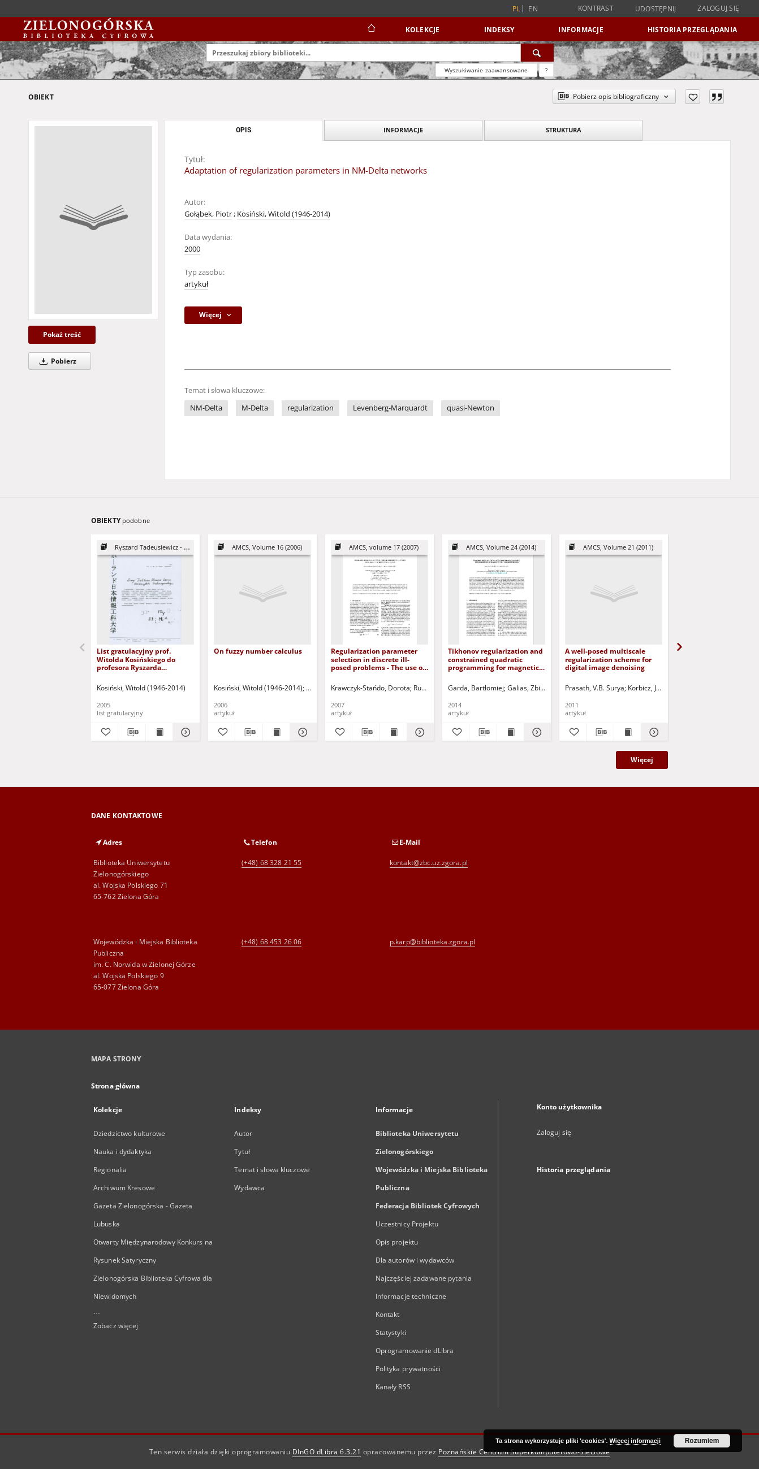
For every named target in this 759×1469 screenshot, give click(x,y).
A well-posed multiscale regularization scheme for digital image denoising (608, 659)
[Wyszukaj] (537, 53)
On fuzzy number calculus (258, 651)
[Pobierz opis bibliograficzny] (131, 732)
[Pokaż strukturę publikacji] (145, 548)
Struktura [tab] (563, 130)
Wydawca (249, 1188)
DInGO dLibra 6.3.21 (326, 1452)
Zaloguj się (718, 8)
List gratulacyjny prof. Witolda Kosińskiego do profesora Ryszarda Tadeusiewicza (136, 659)
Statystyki (391, 1332)
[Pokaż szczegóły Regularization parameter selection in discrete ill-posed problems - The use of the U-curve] (419, 732)
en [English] (533, 8)
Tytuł (242, 1151)
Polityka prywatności (408, 1368)
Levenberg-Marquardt (390, 408)
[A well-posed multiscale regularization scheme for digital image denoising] (614, 593)
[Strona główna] (370, 29)
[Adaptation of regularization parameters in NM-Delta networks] (93, 220)
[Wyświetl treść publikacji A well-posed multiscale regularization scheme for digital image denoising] (627, 732)
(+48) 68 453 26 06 (271, 942)
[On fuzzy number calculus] (262, 593)
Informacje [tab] (403, 130)
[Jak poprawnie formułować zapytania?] (546, 70)
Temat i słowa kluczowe (272, 1169)
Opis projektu (397, 1242)
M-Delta (254, 408)
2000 (192, 249)
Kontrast (596, 8)
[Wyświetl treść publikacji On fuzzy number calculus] (276, 732)
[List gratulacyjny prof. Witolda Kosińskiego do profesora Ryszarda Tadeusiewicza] (145, 593)
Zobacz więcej (116, 1325)
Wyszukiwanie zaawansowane (486, 70)
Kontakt (388, 1314)
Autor (243, 1133)
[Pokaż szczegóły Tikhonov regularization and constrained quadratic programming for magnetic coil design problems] (536, 732)
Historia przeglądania (692, 29)
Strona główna (115, 1086)
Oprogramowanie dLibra (415, 1350)
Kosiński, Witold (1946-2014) (283, 214)
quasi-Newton (470, 408)
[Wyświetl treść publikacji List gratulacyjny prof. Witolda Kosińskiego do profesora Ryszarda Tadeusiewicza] (159, 732)
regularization (310, 408)
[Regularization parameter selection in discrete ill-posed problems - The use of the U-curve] (379, 593)
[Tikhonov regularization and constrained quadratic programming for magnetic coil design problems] (496, 593)
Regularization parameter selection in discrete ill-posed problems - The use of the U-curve (378, 659)
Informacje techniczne (411, 1296)
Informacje (580, 29)
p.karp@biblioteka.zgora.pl (432, 942)
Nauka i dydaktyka (122, 1151)
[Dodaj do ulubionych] (692, 96)
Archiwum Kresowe (124, 1188)
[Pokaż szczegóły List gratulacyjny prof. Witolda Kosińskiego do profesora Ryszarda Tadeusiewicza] (184, 732)
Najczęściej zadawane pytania (424, 1278)
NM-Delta (206, 408)
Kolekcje (423, 29)
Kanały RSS (393, 1387)
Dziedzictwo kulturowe (129, 1133)
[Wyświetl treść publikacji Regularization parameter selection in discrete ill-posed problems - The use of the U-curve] (393, 732)
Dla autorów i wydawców (415, 1260)
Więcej (642, 759)
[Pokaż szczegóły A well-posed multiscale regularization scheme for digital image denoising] (653, 732)
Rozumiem (702, 1441)
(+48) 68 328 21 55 (271, 862)
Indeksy (499, 29)
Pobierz (56, 361)
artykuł (196, 284)
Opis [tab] (243, 130)
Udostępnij (655, 9)
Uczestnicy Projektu (407, 1224)
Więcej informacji (635, 1440)
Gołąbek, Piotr (208, 214)
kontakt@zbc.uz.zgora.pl (429, 862)
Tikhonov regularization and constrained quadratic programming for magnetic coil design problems (495, 659)
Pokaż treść (62, 334)
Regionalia (110, 1169)
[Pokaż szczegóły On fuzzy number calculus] (301, 732)
